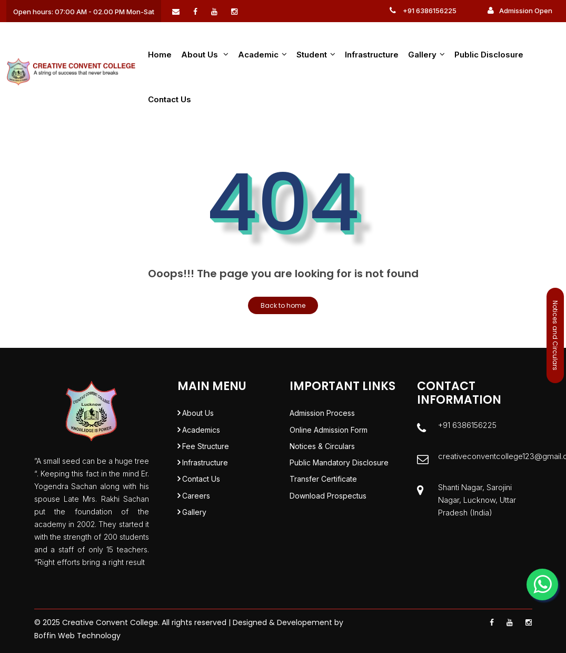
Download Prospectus (328, 508)
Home (160, 55)
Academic (262, 55)
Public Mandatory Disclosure (339, 470)
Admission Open (520, 10)
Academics (201, 432)
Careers (196, 508)
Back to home (283, 305)
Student (315, 55)
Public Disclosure (488, 55)
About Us (198, 414)
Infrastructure (372, 55)
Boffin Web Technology (77, 635)
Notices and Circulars (555, 335)
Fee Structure (205, 451)
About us (205, 55)
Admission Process (322, 414)
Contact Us (169, 99)
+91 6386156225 (423, 10)
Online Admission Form (329, 432)
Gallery (426, 55)
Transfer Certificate (323, 489)
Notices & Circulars (322, 451)
